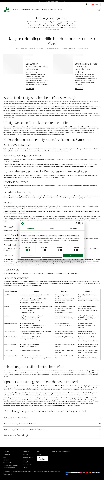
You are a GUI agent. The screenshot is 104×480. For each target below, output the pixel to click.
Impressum (6, 454)
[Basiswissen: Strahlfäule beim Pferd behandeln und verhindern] (18, 72)
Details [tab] (52, 228)
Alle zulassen (72, 255)
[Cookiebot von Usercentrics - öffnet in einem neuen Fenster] (76, 223)
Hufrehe (64, 49)
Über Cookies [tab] (73, 228)
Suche (39, 454)
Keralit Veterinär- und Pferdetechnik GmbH (22, 471)
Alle (17, 49)
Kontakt (25, 467)
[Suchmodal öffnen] (93, 9)
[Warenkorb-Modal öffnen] (99, 9)
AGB (4, 457)
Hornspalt (32, 49)
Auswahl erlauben (52, 255)
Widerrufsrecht (7, 463)
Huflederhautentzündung (52, 49)
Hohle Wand (24, 49)
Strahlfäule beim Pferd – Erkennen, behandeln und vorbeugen (86, 68)
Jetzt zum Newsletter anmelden (61, 451)
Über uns (25, 454)
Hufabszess (40, 49)
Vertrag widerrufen (42, 459)
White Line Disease (82, 49)
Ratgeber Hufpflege (28, 457)
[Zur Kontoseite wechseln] (96, 9)
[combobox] (96, 4)
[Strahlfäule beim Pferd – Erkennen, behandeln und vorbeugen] (68, 72)
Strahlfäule (72, 49)
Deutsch (95, 5)
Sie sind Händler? (27, 465)
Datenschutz (6, 460)
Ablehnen (31, 255)
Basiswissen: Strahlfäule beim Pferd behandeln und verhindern (37, 68)
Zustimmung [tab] (30, 228)
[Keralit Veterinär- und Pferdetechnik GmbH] (6, 9)
